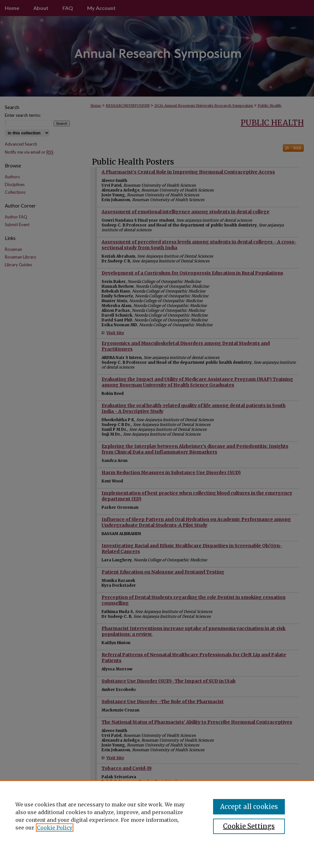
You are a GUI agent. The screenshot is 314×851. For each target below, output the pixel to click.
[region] (157, 815)
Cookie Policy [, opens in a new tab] (54, 827)
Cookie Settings (249, 826)
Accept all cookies (249, 807)
